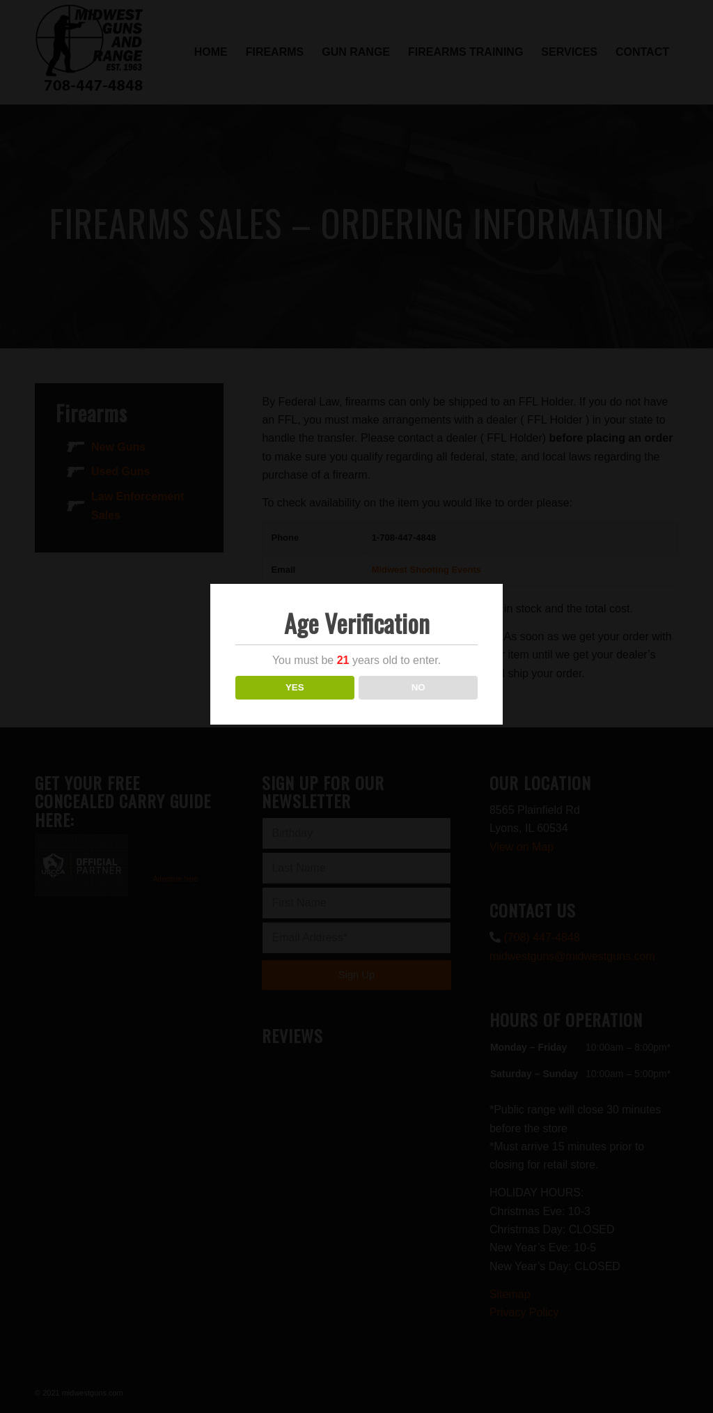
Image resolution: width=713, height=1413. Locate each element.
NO (418, 687)
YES (294, 687)
